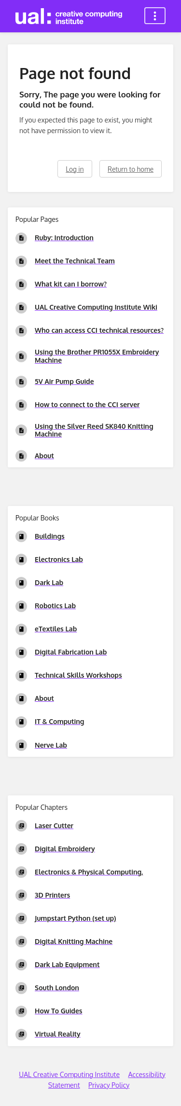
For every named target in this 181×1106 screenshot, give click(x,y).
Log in (75, 169)
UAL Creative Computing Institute (69, 1074)
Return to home (130, 169)
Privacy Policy (108, 1085)
